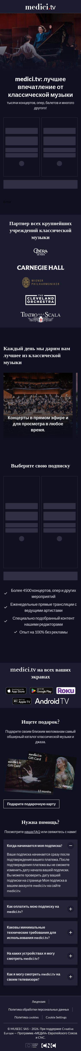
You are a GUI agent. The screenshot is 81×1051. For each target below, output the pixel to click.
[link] (16, 690)
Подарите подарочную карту (31, 804)
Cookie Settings (56, 1017)
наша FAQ (32, 832)
